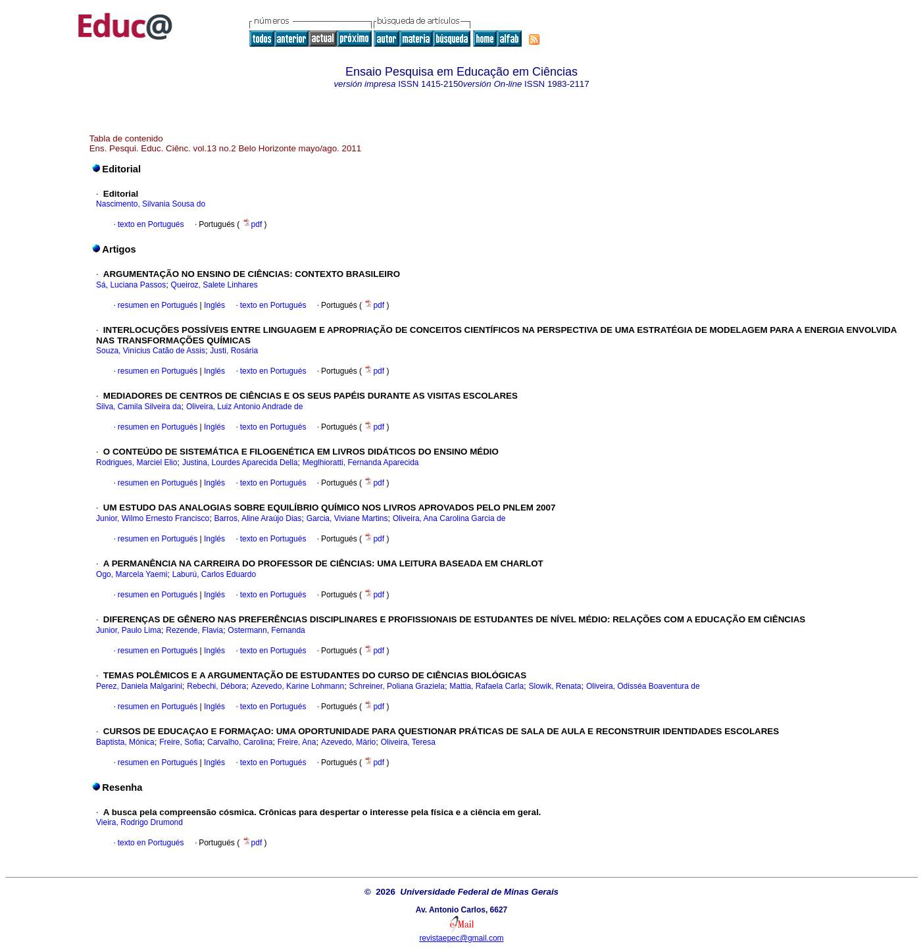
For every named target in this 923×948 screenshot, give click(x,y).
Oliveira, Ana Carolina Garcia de (449, 518)
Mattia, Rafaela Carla (486, 686)
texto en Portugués (151, 224)
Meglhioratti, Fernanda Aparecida (361, 462)
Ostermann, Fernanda (266, 630)
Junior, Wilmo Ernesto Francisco (152, 518)
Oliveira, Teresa (408, 742)
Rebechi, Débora (216, 686)
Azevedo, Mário (348, 742)
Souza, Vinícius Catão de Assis (150, 350)
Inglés (213, 305)
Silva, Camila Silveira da (138, 406)
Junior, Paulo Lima (128, 630)
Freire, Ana (297, 742)
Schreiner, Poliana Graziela (397, 686)
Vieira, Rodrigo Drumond (139, 822)
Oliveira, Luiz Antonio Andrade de (244, 406)
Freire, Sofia (180, 742)
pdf (253, 224)
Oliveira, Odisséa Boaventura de (643, 686)
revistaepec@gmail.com (461, 938)
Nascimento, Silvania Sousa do (150, 204)
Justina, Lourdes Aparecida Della (239, 462)
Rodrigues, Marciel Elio (136, 462)
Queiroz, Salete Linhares (214, 284)
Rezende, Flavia (194, 630)
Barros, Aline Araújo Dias (258, 518)
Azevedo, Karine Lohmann (297, 686)
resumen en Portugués (157, 305)
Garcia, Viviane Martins (347, 518)
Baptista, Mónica (125, 742)
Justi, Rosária (234, 350)
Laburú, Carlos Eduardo (214, 574)
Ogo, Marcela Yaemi (131, 574)
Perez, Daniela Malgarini (139, 686)
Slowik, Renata (554, 686)
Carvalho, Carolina (239, 742)
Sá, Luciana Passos (131, 284)
